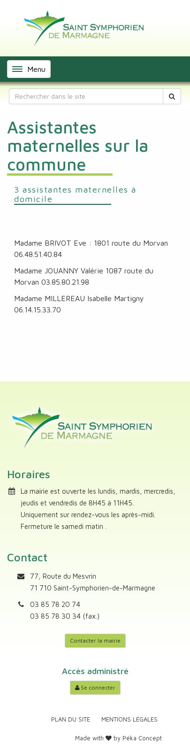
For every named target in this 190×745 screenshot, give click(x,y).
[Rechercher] (172, 96)
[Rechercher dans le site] (86, 96)
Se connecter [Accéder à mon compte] (95, 687)
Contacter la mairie (95, 640)
